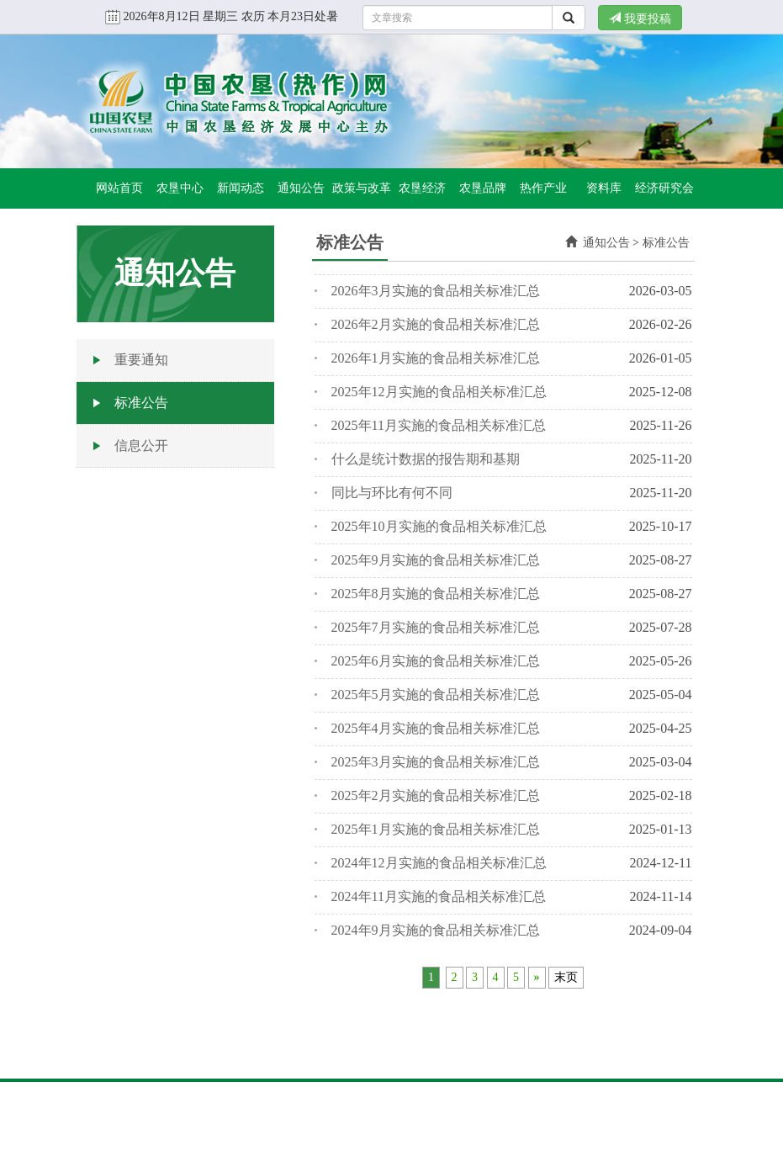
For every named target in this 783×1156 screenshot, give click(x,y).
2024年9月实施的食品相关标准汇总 (435, 930)
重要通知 (141, 360)
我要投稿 (640, 18)
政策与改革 (361, 188)
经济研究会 (664, 188)
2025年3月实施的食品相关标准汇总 (435, 762)
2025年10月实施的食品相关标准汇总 (439, 526)
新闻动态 (240, 188)
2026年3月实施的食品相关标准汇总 (435, 291)
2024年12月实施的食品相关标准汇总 (439, 863)
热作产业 (543, 188)
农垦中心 (180, 188)
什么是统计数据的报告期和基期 (425, 459)
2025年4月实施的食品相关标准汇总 (435, 728)
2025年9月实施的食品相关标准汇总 (435, 560)
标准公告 (141, 402)
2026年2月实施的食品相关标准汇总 (435, 324)
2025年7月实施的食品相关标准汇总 (435, 627)
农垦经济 (422, 188)
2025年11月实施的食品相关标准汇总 (438, 425)
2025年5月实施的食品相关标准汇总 (435, 694)
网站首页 (119, 188)
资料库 (604, 188)
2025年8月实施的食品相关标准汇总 (435, 593)
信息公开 (141, 445)
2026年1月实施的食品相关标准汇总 (435, 358)
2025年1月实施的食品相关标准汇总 (435, 829)
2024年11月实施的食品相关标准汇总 (438, 896)
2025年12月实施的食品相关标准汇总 (439, 391)
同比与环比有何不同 (391, 492)
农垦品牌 (482, 188)
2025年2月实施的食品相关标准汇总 (435, 795)
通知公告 (301, 188)
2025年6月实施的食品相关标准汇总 (435, 661)
